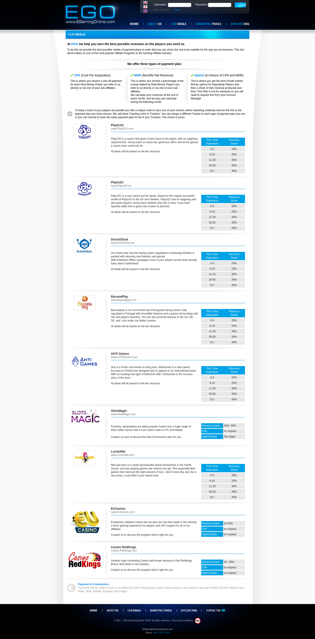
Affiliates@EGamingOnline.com (157, 629)
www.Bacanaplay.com (123, 300)
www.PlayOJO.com (122, 128)
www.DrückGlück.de (122, 242)
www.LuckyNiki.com (122, 454)
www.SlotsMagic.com (123, 414)
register (177, 10)
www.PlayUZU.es (121, 185)
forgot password (161, 10)
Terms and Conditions (183, 620)
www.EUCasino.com (123, 512)
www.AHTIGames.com (124, 357)
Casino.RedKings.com (124, 550)
